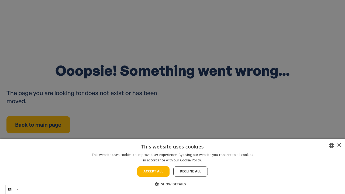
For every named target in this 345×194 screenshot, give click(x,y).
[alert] (172, 97)
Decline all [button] (190, 171)
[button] (172, 184)
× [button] (339, 145)
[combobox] (13, 189)
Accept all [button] (153, 171)
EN (10, 189)
